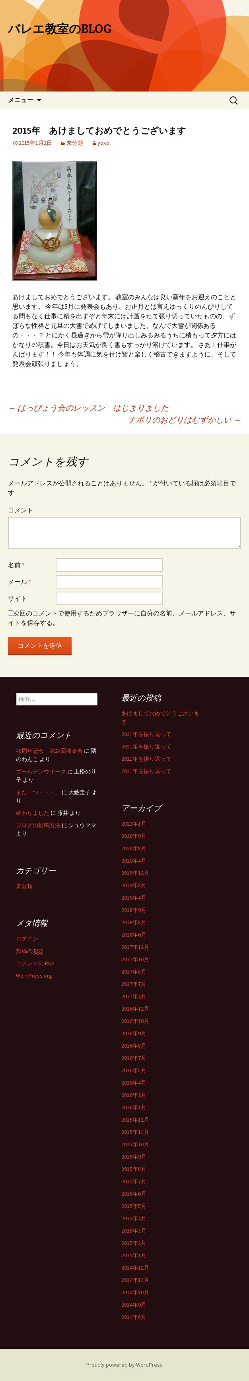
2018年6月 (133, 934)
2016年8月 (133, 1045)
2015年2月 (133, 1243)
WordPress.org (34, 975)
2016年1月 (133, 1107)
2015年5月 (133, 1206)
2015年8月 (133, 1169)
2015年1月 (133, 1255)
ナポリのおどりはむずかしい (184, 420)
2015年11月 (135, 1132)
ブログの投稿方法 (38, 825)
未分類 (74, 142)
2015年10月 (135, 1144)
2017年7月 (133, 984)
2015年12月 (135, 1119)
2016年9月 (133, 1033)
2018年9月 (133, 910)
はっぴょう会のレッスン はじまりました (88, 408)
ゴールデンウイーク (41, 771)
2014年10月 (135, 1292)
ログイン (27, 938)
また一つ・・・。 (38, 792)
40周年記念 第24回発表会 (49, 750)
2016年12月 (135, 1008)
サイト (17, 598)
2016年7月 (133, 1058)
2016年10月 (135, 1021)
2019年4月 (133, 897)
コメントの (35, 963)
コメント (20, 510)
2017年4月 (133, 996)
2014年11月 (135, 1280)
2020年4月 (133, 860)
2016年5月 (133, 1070)
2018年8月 (133, 922)
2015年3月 (133, 1230)
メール (19, 582)
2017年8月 (133, 971)
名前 (16, 565)
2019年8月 (133, 885)
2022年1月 (133, 823)
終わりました (32, 812)
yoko (103, 142)
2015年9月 (133, 1156)
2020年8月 (133, 848)
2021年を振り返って (146, 734)
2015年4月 (133, 1218)
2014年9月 (133, 1304)
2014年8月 (133, 1317)
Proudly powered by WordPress (124, 1364)
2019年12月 (135, 873)
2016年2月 (133, 1095)
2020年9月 (133, 836)
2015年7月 (133, 1181)
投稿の (29, 951)
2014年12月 (135, 1267)
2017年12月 (135, 947)
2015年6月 (133, 1193)
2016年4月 (133, 1082)
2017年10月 (135, 959)
